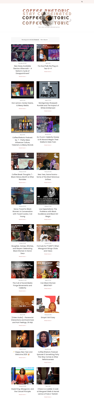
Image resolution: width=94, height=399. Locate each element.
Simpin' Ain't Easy (48, 310)
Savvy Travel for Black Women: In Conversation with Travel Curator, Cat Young (22, 207)
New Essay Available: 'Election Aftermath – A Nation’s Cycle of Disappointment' (22, 68)
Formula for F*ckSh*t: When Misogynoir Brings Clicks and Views (48, 243)
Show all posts (44, 39)
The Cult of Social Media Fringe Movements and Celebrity (22, 278)
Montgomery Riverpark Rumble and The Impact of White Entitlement (47, 102)
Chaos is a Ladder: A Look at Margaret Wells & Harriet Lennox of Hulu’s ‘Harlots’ (48, 383)
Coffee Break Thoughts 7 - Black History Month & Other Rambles (22, 173)
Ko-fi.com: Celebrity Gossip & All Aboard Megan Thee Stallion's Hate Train (48, 136)
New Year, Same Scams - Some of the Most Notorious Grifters (48, 173)
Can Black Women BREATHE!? (48, 276)
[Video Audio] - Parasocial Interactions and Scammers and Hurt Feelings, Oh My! (22, 312)
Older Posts (55, 394)
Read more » (22, 73)
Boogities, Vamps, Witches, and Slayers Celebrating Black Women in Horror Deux (22, 243)
